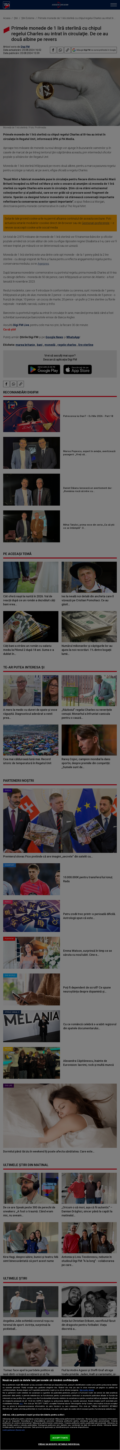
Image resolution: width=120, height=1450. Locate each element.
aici (21, 1403)
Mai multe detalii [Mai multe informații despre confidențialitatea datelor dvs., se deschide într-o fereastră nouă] (87, 1390)
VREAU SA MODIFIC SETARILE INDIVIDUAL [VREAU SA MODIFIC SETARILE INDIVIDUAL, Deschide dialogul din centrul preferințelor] (59, 1444)
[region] (60, 1413)
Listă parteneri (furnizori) (14, 1430)
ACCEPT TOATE (60, 1438)
